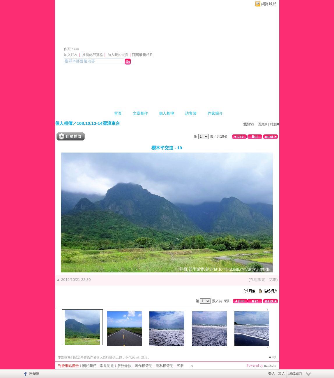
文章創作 (140, 113)
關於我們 (89, 366)
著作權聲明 (143, 366)
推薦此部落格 (92, 55)
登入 (271, 374)
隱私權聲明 (164, 366)
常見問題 (107, 366)
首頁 (118, 113)
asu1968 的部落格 (95, 40)
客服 (180, 366)
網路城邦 (268, 4)
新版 (151, 40)
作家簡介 (215, 113)
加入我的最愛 (117, 55)
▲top (272, 357)
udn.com (270, 365)
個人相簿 (166, 113)
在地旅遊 (257, 279)
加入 (281, 374)
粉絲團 (34, 374)
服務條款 (124, 366)
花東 (272, 279)
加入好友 (71, 55)
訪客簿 (191, 113)
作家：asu (71, 49)
